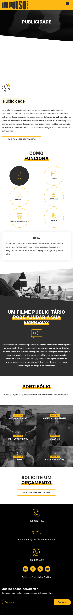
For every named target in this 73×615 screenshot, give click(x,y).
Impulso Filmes (5, 612)
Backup (54, 217)
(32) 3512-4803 (36, 520)
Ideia (19, 175)
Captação (54, 196)
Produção (19, 196)
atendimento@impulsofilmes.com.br (37, 539)
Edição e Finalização (19, 217)
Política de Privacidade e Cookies (36, 577)
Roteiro (53, 175)
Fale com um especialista (22, 139)
